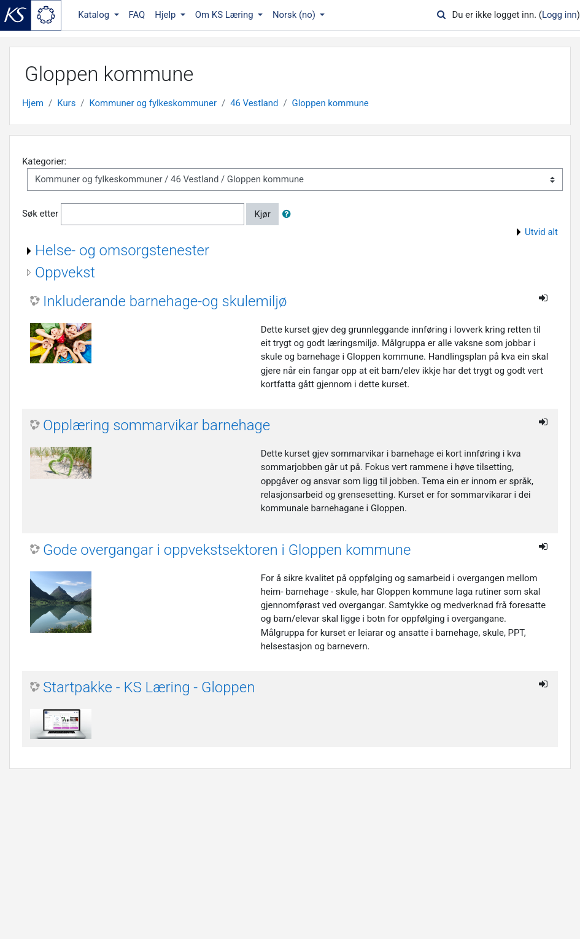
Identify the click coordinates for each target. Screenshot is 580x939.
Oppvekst (65, 272)
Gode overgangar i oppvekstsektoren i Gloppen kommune (227, 549)
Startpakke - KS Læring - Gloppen (149, 687)
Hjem (33, 103)
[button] (289, 214)
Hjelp (166, 14)
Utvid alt (541, 232)
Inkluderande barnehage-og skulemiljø (165, 301)
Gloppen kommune (330, 103)
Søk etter (40, 213)
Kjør (262, 214)
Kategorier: (44, 161)
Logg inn (559, 14)
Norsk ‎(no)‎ (295, 14)
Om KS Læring (225, 14)
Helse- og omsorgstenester (122, 250)
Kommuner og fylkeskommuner (153, 103)
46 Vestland (254, 103)
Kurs (66, 103)
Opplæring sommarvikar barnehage (156, 425)
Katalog (95, 14)
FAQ (137, 14)
